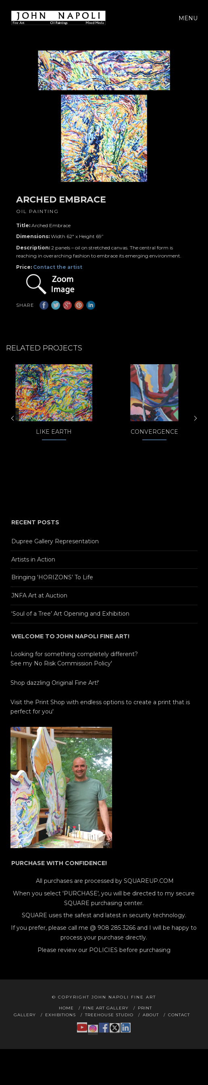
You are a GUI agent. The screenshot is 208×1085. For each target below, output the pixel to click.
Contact (179, 1028)
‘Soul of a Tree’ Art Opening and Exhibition (70, 627)
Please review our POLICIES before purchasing (104, 963)
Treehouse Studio (109, 1028)
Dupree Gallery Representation (55, 555)
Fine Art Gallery (106, 1021)
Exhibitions (60, 1028)
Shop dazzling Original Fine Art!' (54, 696)
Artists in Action (33, 572)
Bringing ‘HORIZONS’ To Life (52, 591)
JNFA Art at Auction (39, 609)
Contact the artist (57, 267)
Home (66, 1021)
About (151, 1028)
